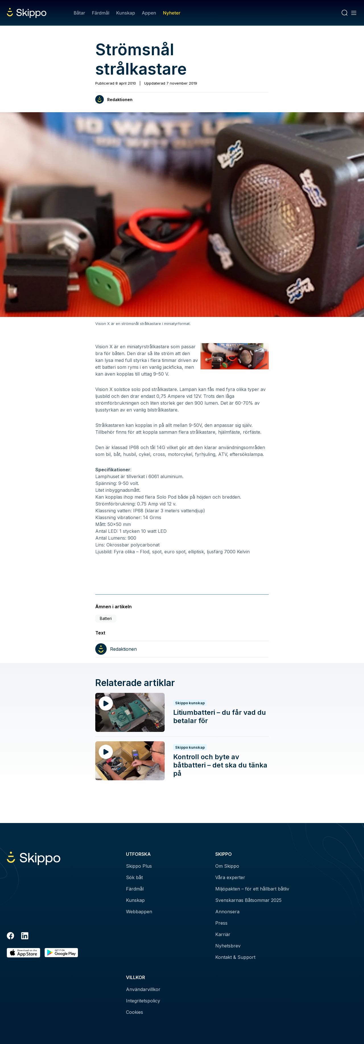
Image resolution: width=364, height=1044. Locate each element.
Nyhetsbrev (228, 946)
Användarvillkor (143, 989)
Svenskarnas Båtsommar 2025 (248, 900)
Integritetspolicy (143, 1001)
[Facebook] (10, 936)
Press (221, 923)
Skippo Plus (139, 866)
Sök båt (134, 877)
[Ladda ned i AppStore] (23, 952)
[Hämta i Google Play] (61, 952)
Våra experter (230, 877)
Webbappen (139, 911)
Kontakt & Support (235, 957)
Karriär (222, 934)
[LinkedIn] (24, 936)
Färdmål (100, 13)
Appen (149, 13)
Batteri (106, 618)
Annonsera (227, 911)
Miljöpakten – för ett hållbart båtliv (252, 889)
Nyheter (171, 13)
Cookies (134, 1012)
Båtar (79, 13)
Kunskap (125, 13)
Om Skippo (227, 866)
